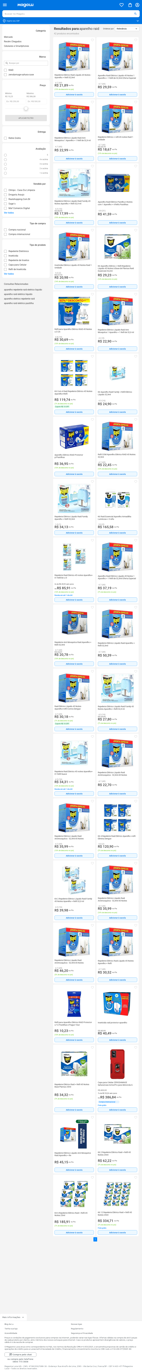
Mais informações (13, 1317)
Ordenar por (108, 29)
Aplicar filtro (26, 118)
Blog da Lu (9, 1324)
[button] (135, 14)
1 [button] (95, 1239)
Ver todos (9, 212)
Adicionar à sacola (74, 94)
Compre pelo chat (20, 1354)
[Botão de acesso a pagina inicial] (67, 4)
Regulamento (77, 1329)
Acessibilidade (11, 1333)
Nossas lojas (76, 1324)
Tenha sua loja (11, 1329)
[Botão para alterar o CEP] (71, 21)
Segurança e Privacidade (82, 1333)
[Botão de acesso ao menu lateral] (4, 4)
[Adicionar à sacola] (74, 94)
